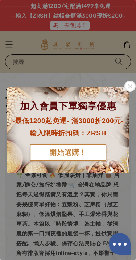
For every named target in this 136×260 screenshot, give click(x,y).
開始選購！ (68, 153)
